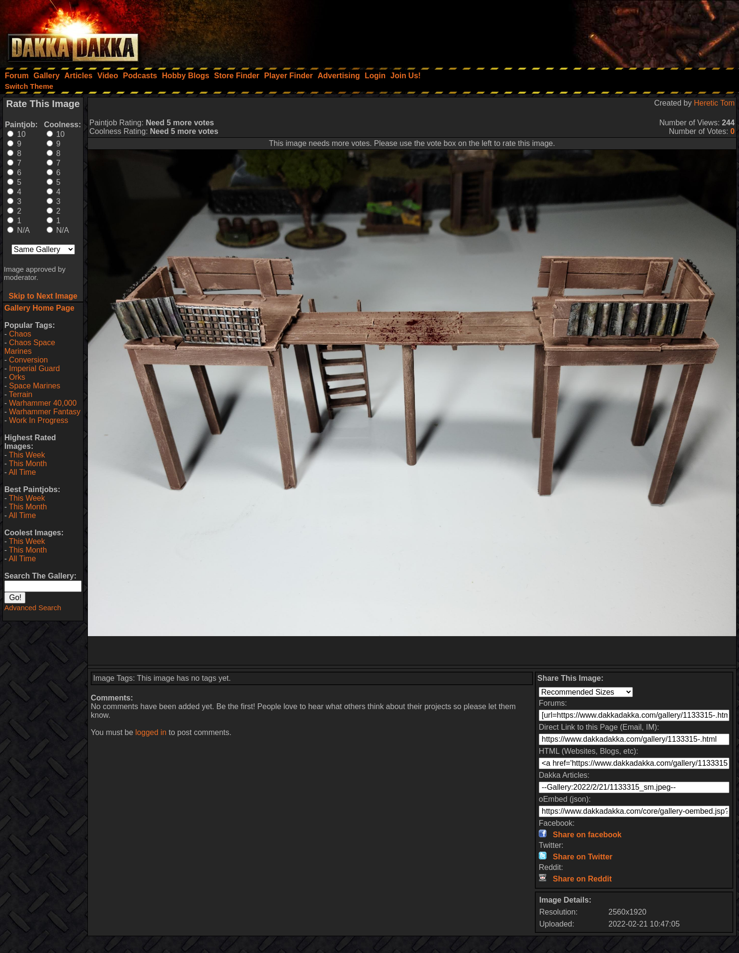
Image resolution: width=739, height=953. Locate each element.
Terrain (20, 394)
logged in (151, 732)
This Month (28, 463)
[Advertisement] (609, 31)
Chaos (20, 334)
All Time (22, 472)
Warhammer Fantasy (45, 412)
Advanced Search (32, 607)
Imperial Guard (34, 368)
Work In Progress (38, 420)
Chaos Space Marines (29, 346)
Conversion (28, 360)
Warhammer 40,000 (43, 403)
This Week (27, 455)
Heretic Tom (714, 103)
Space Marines (35, 386)
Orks (17, 377)
